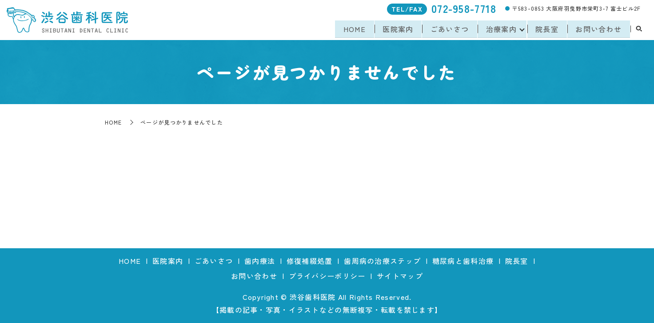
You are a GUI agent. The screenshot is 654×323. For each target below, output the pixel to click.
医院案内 (395, 29)
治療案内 (499, 29)
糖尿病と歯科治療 (463, 260)
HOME (351, 29)
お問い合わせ (598, 29)
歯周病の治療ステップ (382, 260)
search (638, 29)
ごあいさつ (447, 29)
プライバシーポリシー (327, 276)
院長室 (546, 29)
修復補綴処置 (310, 260)
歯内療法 (259, 260)
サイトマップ (400, 276)
